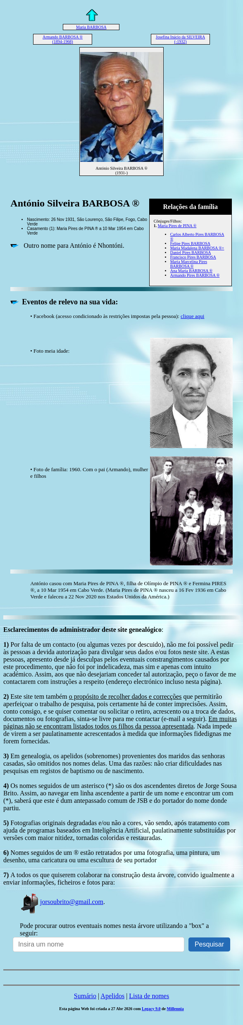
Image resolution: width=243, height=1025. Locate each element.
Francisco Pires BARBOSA (193, 257)
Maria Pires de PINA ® (177, 225)
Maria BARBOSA (91, 27)
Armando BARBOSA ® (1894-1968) (63, 39)
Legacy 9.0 (151, 1008)
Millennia (175, 1008)
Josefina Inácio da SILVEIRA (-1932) (180, 39)
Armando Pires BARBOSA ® (195, 275)
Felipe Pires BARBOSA (190, 243)
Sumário (85, 995)
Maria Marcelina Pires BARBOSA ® (188, 263)
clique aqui (192, 316)
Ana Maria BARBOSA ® (191, 270)
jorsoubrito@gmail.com (61, 901)
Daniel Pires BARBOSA (190, 252)
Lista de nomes (149, 995)
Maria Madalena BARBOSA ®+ (197, 248)
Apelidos (112, 995)
